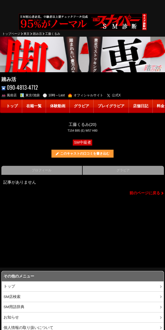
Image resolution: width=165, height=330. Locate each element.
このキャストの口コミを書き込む (84, 153)
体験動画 (57, 106)
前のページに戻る (144, 193)
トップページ (11, 33)
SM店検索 (12, 297)
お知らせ (11, 317)
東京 (27, 33)
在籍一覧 (34, 106)
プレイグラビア (111, 106)
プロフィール (41, 170)
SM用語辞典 (14, 307)
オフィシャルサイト (85, 95)
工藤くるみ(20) (83, 124)
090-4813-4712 (19, 87)
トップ (12, 106)
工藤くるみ (52, 33)
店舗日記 (140, 106)
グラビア (81, 106)
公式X (113, 95)
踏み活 (37, 33)
